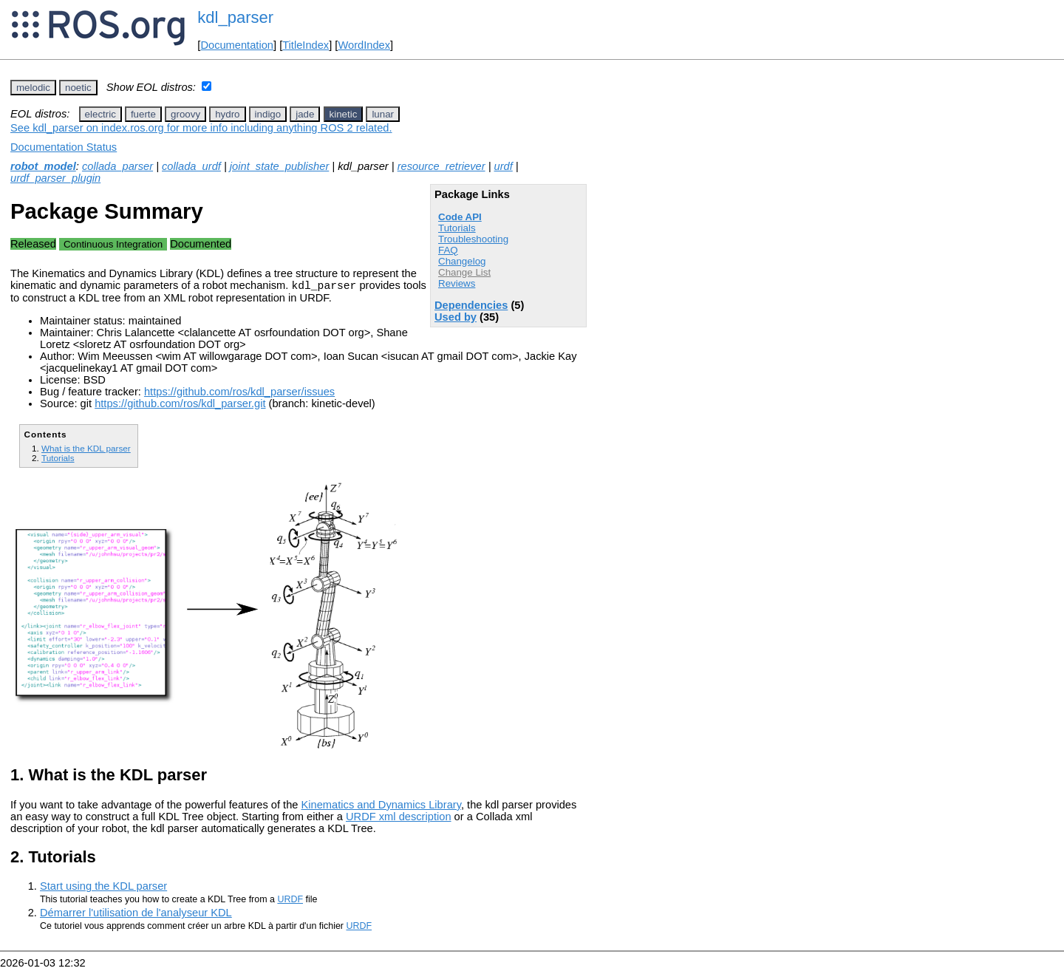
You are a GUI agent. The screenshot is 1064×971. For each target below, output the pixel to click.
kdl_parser (235, 17)
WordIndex (364, 45)
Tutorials (457, 228)
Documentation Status (63, 147)
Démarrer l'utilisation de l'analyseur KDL (136, 915)
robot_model (43, 166)
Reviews (456, 283)
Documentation (236, 45)
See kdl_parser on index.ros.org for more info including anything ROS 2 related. (201, 128)
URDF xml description (398, 819)
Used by (455, 317)
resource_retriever (441, 166)
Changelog (461, 261)
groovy (185, 114)
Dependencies (471, 305)
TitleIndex (305, 45)
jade (305, 114)
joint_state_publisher (279, 166)
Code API (460, 216)
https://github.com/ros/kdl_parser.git (180, 406)
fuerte (143, 114)
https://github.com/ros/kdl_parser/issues (239, 394)
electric (100, 114)
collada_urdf (191, 166)
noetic (78, 87)
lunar (383, 114)
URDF (290, 901)
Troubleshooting (473, 239)
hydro (227, 114)
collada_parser (117, 166)
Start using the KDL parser (103, 888)
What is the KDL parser (86, 450)
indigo (268, 114)
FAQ (448, 250)
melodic (33, 87)
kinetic (344, 114)
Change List (464, 272)
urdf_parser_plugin (55, 178)
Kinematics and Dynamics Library (381, 807)
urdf (503, 166)
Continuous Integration (113, 244)
